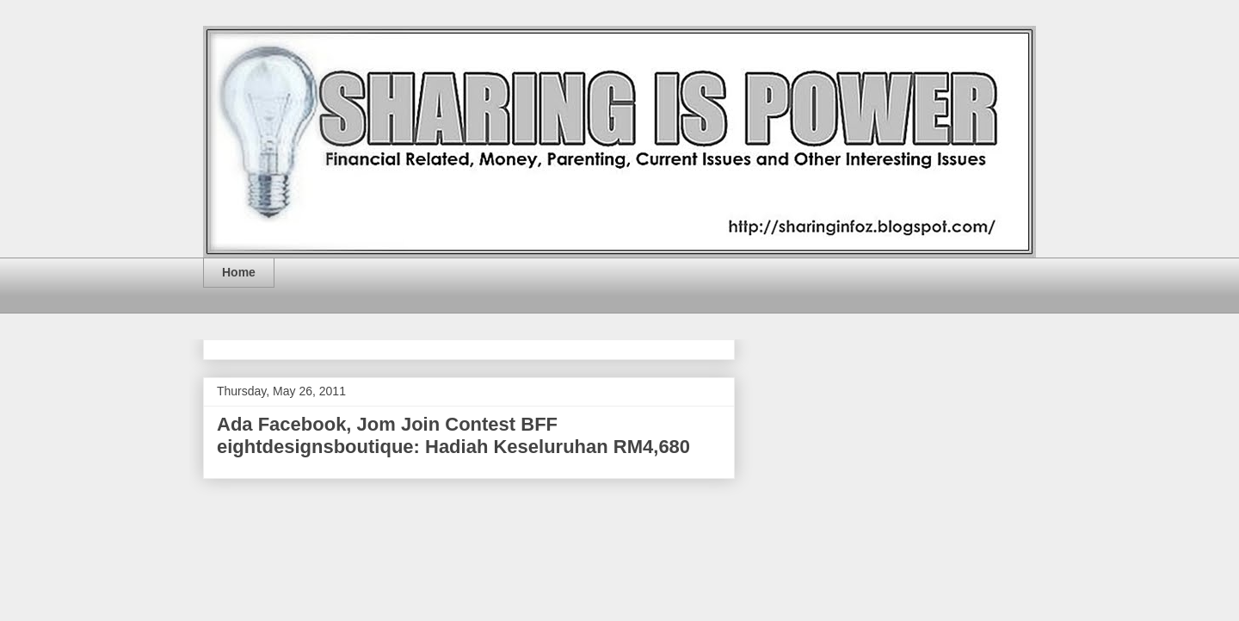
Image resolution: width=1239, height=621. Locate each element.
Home (239, 272)
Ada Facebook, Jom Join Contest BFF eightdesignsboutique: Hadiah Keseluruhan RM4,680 (453, 435)
